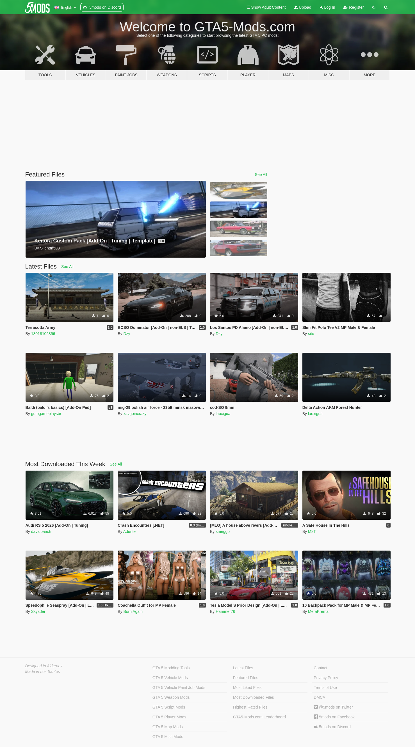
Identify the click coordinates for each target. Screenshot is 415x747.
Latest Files (243, 668)
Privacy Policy (326, 677)
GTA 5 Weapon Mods (171, 697)
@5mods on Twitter (333, 707)
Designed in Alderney (44, 666)
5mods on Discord (332, 727)
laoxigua (223, 413)
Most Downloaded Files (253, 697)
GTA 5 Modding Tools (171, 668)
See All (261, 174)
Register (353, 7)
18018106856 (43, 333)
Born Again (133, 611)
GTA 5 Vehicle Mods (170, 677)
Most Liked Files (247, 687)
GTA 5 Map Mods (167, 727)
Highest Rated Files (250, 707)
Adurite (129, 531)
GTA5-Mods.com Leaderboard (259, 717)
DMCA (319, 697)
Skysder (38, 611)
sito (311, 333)
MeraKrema (318, 611)
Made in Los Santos (42, 671)
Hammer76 (225, 611)
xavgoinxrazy (134, 413)
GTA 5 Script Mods (168, 707)
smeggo (223, 531)
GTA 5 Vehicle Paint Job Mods (178, 687)
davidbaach (41, 531)
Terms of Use (325, 687)
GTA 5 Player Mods (169, 717)
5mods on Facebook (334, 716)
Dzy (126, 333)
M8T (312, 531)
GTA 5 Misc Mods (167, 736)
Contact (320, 668)
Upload (302, 7)
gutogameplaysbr (46, 413)
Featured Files (245, 677)
